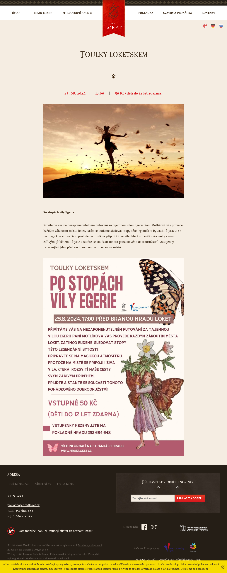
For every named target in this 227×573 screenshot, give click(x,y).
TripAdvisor (154, 527)
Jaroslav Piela (30, 554)
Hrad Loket (43, 13)
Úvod (16, 13)
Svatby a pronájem (177, 13)
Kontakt (208, 13)
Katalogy (140, 559)
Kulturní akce (78, 13)
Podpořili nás (166, 559)
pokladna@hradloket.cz (23, 505)
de (213, 26)
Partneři (151, 559)
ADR (198, 559)
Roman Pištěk (49, 554)
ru (221, 26)
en (205, 26)
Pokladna (145, 13)
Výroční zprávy (184, 559)
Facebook (144, 527)
